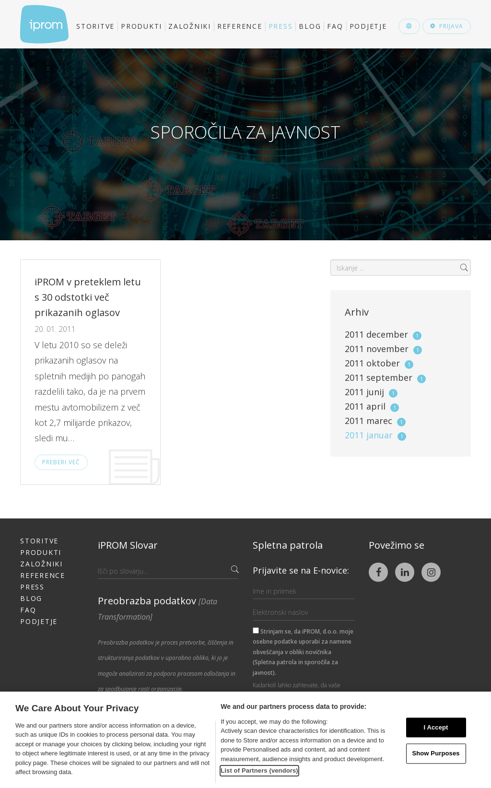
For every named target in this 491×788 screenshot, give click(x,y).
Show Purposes (435, 753)
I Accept (435, 727)
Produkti (141, 26)
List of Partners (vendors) (259, 770)
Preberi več (61, 462)
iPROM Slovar (128, 545)
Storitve (95, 26)
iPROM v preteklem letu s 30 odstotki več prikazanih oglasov (88, 297)
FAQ (335, 26)
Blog (310, 26)
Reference (239, 26)
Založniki (189, 26)
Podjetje (368, 26)
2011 (383, 334)
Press (281, 26)
